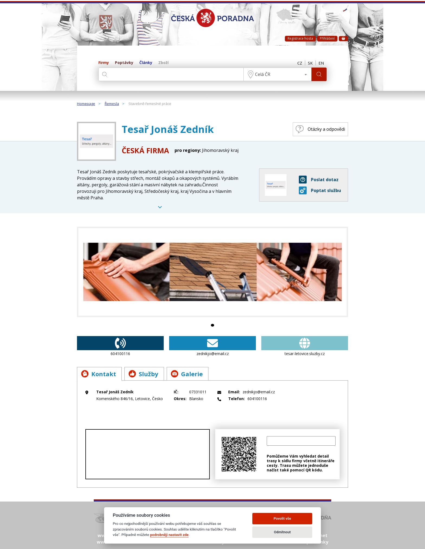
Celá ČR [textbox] (262, 74)
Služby (143, 374)
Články (145, 62)
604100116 (120, 346)
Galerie (187, 374)
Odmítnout (282, 532)
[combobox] (277, 74)
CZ (299, 62)
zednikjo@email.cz (212, 346)
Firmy (103, 62)
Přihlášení (327, 38)
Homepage (86, 104)
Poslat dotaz (319, 179)
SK (310, 62)
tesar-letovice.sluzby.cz (304, 346)
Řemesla (112, 104)
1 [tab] (212, 325)
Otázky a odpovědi (320, 129)
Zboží (163, 62)
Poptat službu (320, 190)
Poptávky (124, 62)
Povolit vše (282, 518)
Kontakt (98, 374)
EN (321, 62)
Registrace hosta (300, 38)
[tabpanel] (212, 272)
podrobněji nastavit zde (169, 534)
